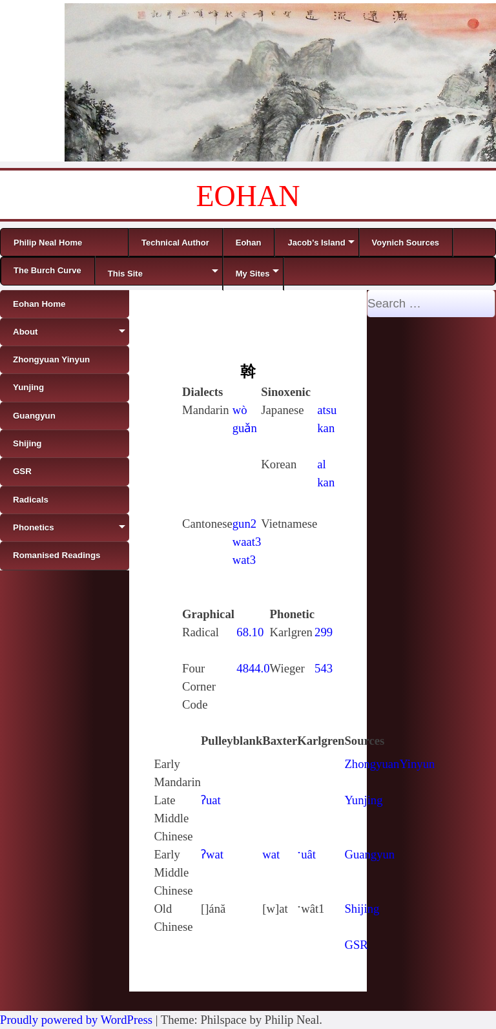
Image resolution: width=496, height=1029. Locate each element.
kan (326, 428)
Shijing (361, 908)
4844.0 (252, 668)
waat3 (247, 541)
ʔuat (211, 800)
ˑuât (306, 854)
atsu (326, 410)
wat (271, 854)
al (321, 464)
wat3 (244, 559)
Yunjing (363, 800)
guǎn (244, 428)
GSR (355, 944)
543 (324, 668)
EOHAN (248, 196)
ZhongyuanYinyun (389, 764)
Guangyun (369, 854)
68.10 (250, 632)
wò (239, 410)
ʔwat (212, 854)
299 (324, 632)
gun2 (244, 523)
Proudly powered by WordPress (76, 1019)
